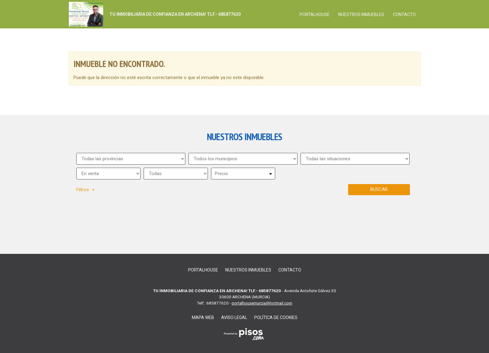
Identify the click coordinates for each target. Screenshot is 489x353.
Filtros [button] (85, 189)
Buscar (379, 189)
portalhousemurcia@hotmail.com (262, 302)
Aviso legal (234, 317)
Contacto (404, 14)
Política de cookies (275, 317)
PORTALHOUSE (315, 14)
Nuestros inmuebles (361, 14)
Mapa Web (203, 317)
